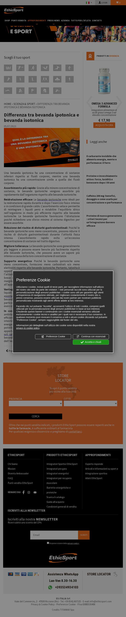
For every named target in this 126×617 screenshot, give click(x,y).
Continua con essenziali (90, 336)
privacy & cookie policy (28, 328)
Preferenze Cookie (53, 336)
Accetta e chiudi (91, 342)
